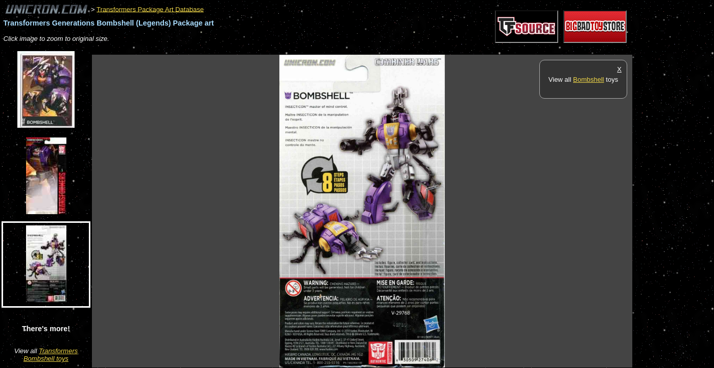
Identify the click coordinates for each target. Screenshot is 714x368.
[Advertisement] (278, 49)
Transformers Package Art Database (150, 9)
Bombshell (588, 79)
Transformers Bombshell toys (50, 354)
